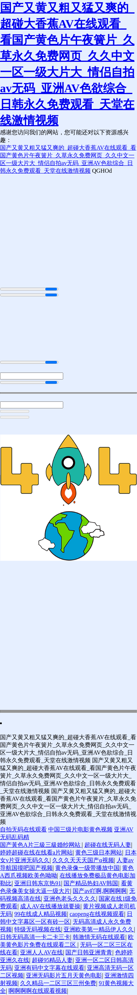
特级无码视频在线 (37, 929)
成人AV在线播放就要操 (50, 906)
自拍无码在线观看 (23, 829)
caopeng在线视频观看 (96, 914)
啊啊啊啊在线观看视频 (37, 991)
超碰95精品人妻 (52, 960)
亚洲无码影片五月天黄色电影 (64, 975)
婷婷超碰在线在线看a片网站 (36, 852)
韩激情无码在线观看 (99, 937)
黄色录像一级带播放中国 (87, 868)
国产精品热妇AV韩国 (91, 883)
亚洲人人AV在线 (41, 952)
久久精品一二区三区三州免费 (58, 983)
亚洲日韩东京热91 (37, 883)
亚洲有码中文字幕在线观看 (49, 968)
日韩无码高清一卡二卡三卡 (35, 937)
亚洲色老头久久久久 (69, 898)
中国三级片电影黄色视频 (80, 829)
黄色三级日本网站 (98, 852)
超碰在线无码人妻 (107, 845)
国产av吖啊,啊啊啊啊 (99, 891)
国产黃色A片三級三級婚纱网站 (41, 845)
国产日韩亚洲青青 (88, 952)
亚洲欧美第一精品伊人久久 (99, 929)
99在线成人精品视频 (40, 914)
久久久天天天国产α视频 (83, 860)
